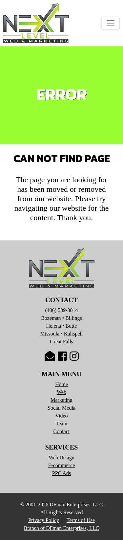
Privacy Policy (43, 520)
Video (61, 415)
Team (61, 423)
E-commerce (61, 465)
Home (61, 384)
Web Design (61, 457)
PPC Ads (61, 473)
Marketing (61, 400)
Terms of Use (81, 520)
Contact (61, 431)
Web (61, 392)
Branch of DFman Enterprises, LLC (61, 528)
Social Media (61, 408)
